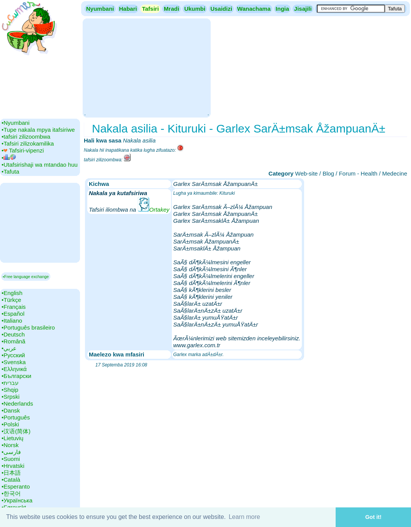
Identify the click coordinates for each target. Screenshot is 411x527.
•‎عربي (9, 348)
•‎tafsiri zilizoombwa (26, 136)
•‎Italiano (12, 320)
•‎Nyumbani (16, 122)
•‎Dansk (11, 410)
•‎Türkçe (11, 300)
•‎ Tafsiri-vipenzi (23, 150)
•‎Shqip (10, 389)
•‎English (12, 293)
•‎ (9, 157)
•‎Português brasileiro (28, 327)
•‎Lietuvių (12, 438)
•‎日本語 (11, 472)
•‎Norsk (10, 445)
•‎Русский (13, 355)
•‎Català (11, 479)
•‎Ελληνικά (14, 369)
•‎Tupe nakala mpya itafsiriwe (38, 129)
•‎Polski (10, 424)
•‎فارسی (11, 452)
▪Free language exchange (26, 276)
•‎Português (16, 417)
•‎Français (14, 306)
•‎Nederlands (17, 403)
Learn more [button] (244, 517)
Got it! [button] (373, 517)
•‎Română (13, 341)
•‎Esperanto (16, 486)
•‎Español (13, 313)
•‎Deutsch (13, 334)
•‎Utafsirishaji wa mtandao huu (40, 164)
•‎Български (17, 376)
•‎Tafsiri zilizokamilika (28, 143)
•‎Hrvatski (13, 465)
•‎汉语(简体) (16, 431)
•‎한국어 (11, 493)
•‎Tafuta (10, 171)
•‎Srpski (11, 396)
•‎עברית (10, 383)
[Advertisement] (146, 67)
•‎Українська (17, 500)
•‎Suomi (11, 459)
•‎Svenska (14, 362)
